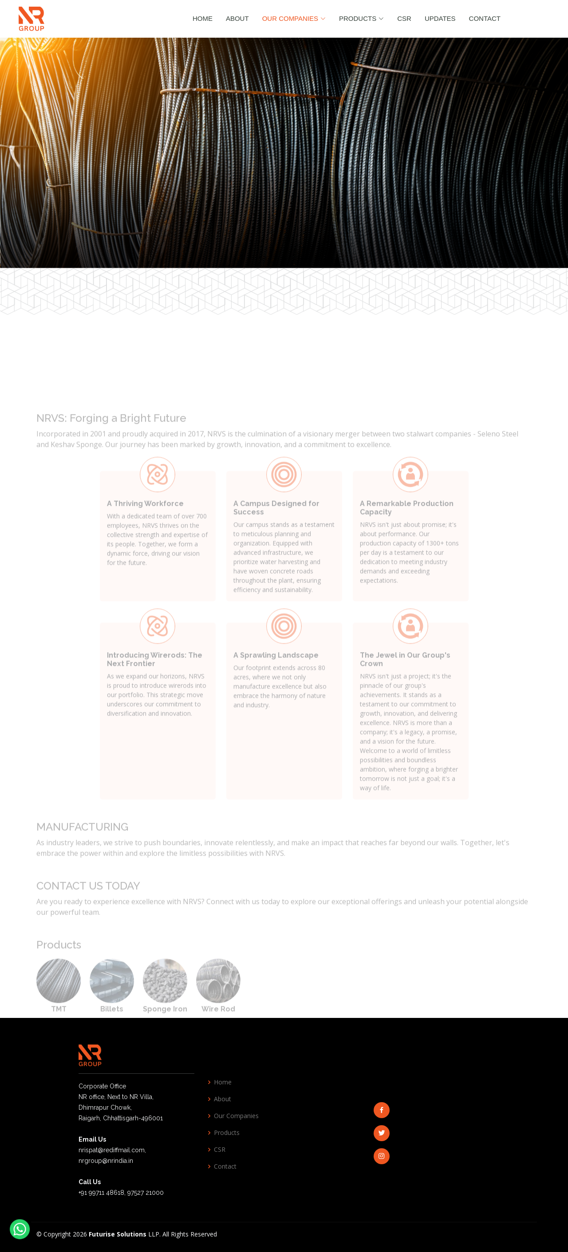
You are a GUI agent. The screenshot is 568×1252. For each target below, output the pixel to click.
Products (227, 1133)
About (237, 18)
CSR (404, 18)
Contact (485, 18)
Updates (440, 18)
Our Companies (236, 1116)
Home (203, 18)
